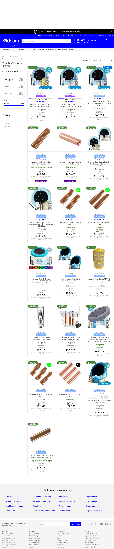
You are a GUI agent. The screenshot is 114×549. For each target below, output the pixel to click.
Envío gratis (8, 73)
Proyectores (60, 540)
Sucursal (60, 28)
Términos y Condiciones (8, 531)
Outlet (33, 42)
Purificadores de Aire (67, 494)
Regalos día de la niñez (91, 531)
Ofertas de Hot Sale (90, 535)
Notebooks (60, 529)
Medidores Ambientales (42, 494)
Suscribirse (75, 517)
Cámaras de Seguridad (63, 533)
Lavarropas (10, 490)
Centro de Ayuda (86, 28)
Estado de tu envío (45, 28)
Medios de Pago (34, 529)
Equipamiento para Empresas (44, 504)
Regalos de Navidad (90, 540)
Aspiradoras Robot (62, 535)
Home (3, 50)
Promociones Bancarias (66, 42)
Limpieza (4, 52)
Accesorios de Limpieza (42, 490)
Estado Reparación (34, 531)
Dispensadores (91, 490)
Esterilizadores (91, 494)
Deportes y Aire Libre (94, 499)
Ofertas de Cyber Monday (92, 538)
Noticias (4, 540)
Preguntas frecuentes (105, 28)
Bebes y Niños (64, 504)
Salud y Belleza (11, 504)
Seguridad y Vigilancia (94, 504)
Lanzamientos (51, 42)
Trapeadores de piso (13, 494)
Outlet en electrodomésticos (93, 544)
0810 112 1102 (87, 36)
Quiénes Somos (6, 529)
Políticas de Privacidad (8, 535)
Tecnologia (37, 499)
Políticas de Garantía (7, 533)
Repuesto (7, 119)
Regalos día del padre (91, 526)
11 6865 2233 (85, 33)
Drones (59, 531)
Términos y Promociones (9, 538)
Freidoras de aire (62, 542)
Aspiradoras (63, 490)
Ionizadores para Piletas (17, 52)
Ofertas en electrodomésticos (93, 542)
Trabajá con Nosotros (8, 526)
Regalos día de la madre (91, 529)
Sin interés (8, 87)
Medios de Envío (34, 526)
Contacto (72, 28)
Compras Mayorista (34, 533)
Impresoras (60, 538)
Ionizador (7, 116)
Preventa (41, 42)
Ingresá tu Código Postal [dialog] (10, 39)
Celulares (59, 544)
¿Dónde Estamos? (34, 535)
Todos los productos (63, 526)
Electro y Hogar (13, 50)
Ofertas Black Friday (90, 533)
